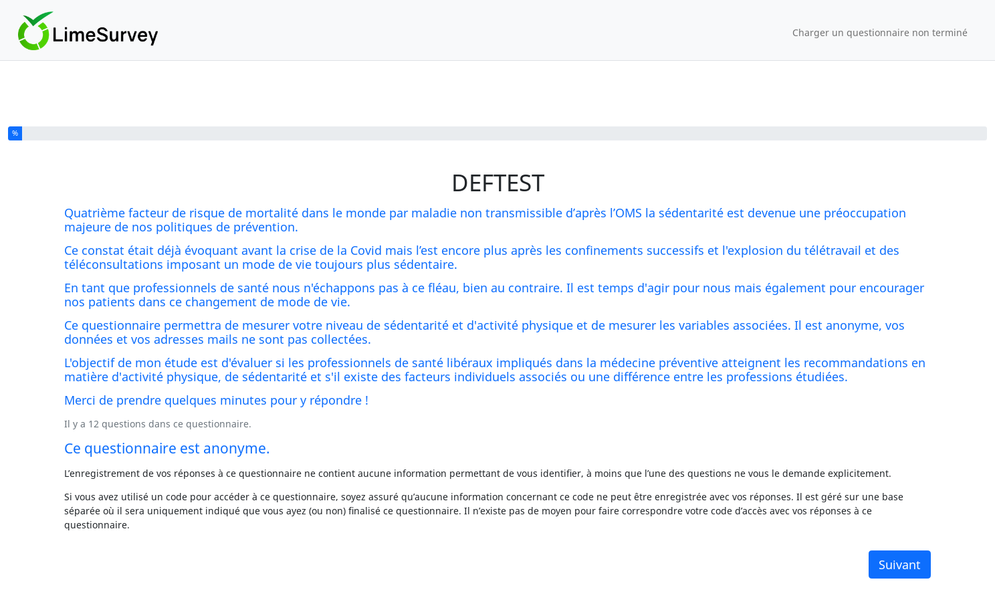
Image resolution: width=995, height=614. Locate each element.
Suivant (900, 564)
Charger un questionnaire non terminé (880, 32)
